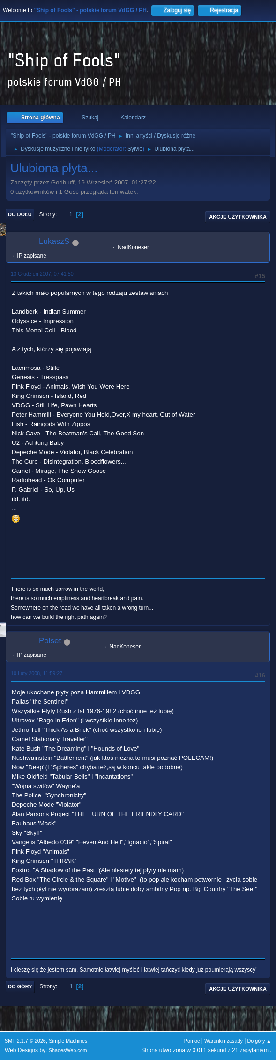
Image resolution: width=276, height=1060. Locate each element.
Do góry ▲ (259, 1041)
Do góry (20, 986)
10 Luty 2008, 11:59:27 (36, 673)
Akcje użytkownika (238, 217)
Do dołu (20, 214)
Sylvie (134, 149)
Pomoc (192, 1041)
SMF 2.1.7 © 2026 (25, 1041)
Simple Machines (68, 1041)
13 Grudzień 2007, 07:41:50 (42, 274)
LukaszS (54, 241)
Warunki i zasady (223, 1041)
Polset (50, 640)
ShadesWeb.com (68, 1050)
